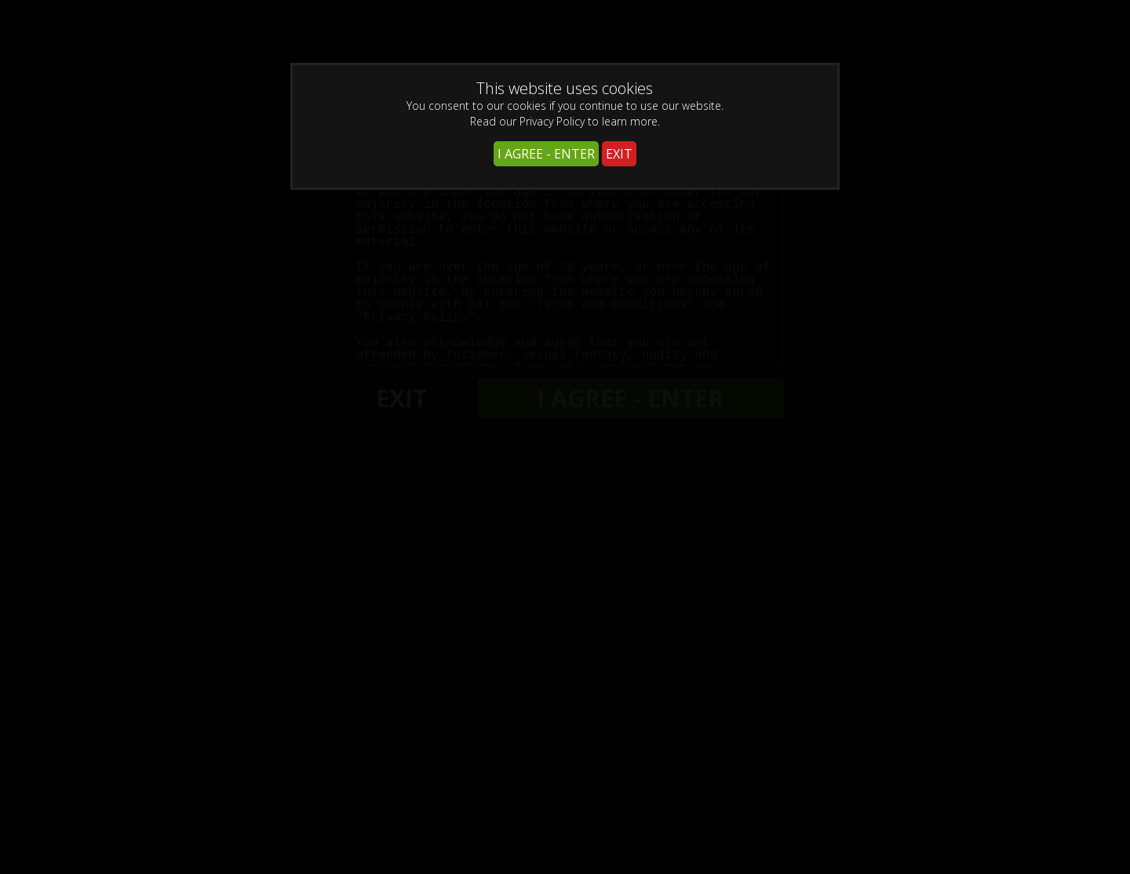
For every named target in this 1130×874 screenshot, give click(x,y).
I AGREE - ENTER (546, 153)
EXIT (619, 153)
